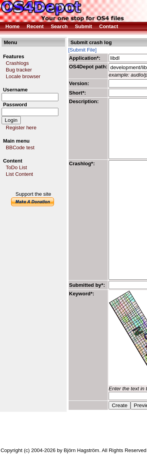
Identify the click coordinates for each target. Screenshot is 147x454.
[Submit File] (82, 50)
